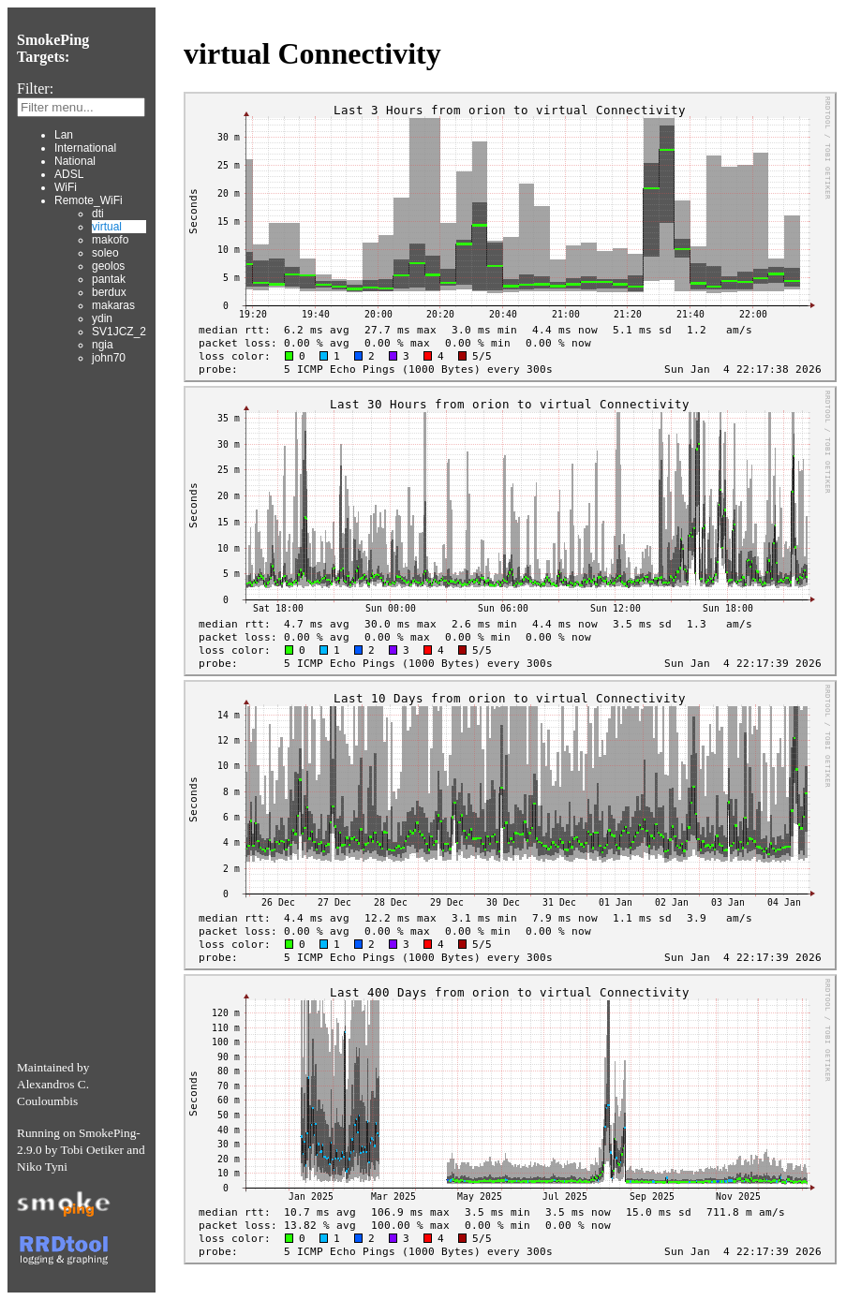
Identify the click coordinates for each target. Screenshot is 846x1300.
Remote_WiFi (88, 200)
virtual (107, 226)
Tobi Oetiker (92, 1150)
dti (98, 213)
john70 (109, 357)
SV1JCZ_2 (119, 331)
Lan (63, 134)
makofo (110, 239)
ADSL (68, 174)
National (75, 161)
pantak (109, 279)
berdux (109, 292)
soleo (105, 252)
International (85, 148)
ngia (102, 344)
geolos (108, 266)
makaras (113, 305)
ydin (102, 318)
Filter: (35, 88)
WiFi (65, 187)
